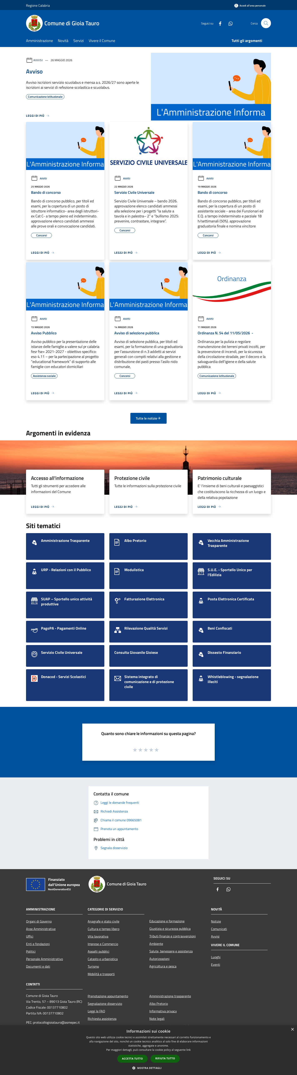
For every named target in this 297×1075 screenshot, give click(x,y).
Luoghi (216, 957)
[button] (148, 1068)
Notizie (216, 921)
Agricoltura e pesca (162, 966)
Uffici (29, 936)
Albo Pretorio (158, 1003)
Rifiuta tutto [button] (165, 1058)
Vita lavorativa (98, 936)
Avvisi (38, 60)
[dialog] (148, 1050)
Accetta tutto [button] (132, 1058)
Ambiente (156, 943)
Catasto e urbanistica (103, 958)
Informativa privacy (163, 1011)
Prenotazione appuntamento (108, 996)
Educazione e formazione (167, 921)
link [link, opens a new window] (188, 1050)
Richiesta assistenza (102, 1018)
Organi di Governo (39, 921)
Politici (31, 951)
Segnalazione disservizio (105, 1003)
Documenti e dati (38, 966)
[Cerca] (266, 23)
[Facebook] (218, 23)
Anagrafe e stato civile (103, 921)
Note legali (157, 1018)
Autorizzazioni (159, 958)
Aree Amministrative (41, 928)
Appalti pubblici (98, 951)
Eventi (215, 964)
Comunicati (219, 928)
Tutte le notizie (148, 418)
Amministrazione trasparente (170, 996)
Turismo (93, 966)
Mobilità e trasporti (101, 973)
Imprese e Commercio (103, 943)
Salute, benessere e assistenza (171, 951)
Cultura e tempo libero (103, 928)
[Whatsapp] (229, 23)
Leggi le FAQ (96, 1011)
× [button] (292, 1029)
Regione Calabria (38, 5)
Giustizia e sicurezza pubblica (170, 928)
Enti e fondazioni (38, 943)
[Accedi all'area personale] (250, 5)
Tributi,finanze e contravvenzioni (172, 936)
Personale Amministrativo (44, 958)
